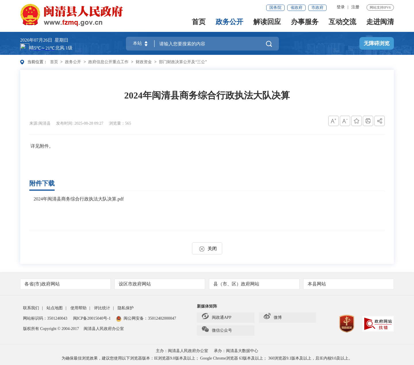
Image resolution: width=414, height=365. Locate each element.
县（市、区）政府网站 (254, 283)
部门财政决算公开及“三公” (183, 62)
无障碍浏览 (377, 43)
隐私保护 (126, 308)
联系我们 (31, 308)
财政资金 (144, 62)
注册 (355, 7)
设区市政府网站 (160, 283)
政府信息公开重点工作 (108, 62)
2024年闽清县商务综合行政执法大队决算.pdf (79, 198)
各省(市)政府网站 (65, 283)
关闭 (207, 248)
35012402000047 (162, 318)
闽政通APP (216, 317)
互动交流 (342, 22)
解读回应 (267, 22)
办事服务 (305, 22)
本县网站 (349, 283)
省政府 (296, 7)
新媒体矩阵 (207, 306)
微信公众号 (217, 330)
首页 (199, 22)
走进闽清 (380, 22)
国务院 (275, 7)
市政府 (317, 7)
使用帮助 (78, 308)
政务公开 (229, 22)
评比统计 (102, 308)
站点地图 (55, 308)
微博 (273, 317)
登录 (341, 7)
